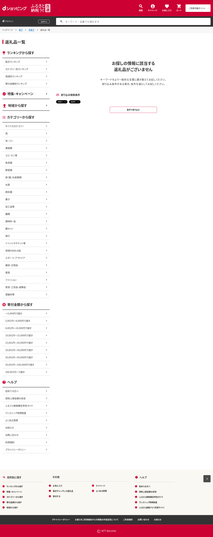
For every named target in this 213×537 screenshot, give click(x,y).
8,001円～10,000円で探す (18, 328)
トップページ (7, 29)
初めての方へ (12, 391)
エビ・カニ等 (11, 155)
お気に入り (166, 10)
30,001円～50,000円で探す (19, 357)
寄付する (56, 496)
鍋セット (9, 228)
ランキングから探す (15, 486)
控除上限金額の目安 (15, 398)
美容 (7, 272)
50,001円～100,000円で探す (19, 364)
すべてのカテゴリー (14, 126)
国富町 (73, 102)
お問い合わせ (12, 434)
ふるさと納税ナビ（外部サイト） (152, 507)
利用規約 (9, 442)
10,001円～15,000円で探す (19, 335)
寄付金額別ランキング (16, 83)
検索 (141, 10)
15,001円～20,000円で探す (19, 342)
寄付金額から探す (14, 502)
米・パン (9, 140)
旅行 (7, 235)
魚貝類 (8, 162)
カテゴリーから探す (15, 497)
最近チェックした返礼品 (63, 491)
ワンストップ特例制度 (15, 413)
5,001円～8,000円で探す (17, 320)
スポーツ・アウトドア (15, 257)
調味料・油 (10, 221)
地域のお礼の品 (13, 250)
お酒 (7, 184)
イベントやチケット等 (15, 243)
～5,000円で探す (13, 313)
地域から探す (17, 105)
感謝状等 (9, 294)
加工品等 (9, 206)
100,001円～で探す (15, 372)
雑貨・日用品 (11, 265)
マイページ (152, 10)
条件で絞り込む (133, 109)
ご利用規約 (128, 519)
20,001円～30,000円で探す (19, 350)
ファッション (11, 279)
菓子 (21, 29)
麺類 (7, 213)
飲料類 (8, 192)
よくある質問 (11, 420)
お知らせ (9, 427)
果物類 (8, 148)
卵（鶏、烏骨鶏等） (13, 177)
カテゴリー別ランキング (16, 69)
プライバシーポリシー (15, 449)
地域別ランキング (13, 76)
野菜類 (8, 170)
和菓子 (31, 29)
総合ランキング (12, 61)
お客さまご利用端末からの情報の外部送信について (96, 519)
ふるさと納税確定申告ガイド (19, 405)
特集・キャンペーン (20, 93)
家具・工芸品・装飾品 (15, 287)
